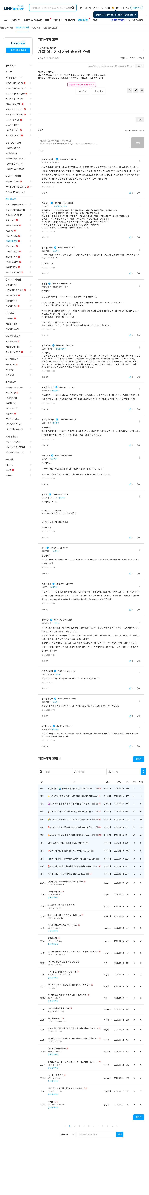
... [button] (112, 1125)
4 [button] (84, 1125)
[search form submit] (72, 7)
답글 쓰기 (45, 193)
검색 (143, 771)
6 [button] (93, 1125)
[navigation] (18, 72)
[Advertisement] (91, 103)
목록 (140, 119)
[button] (65, 1126)
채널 (93, 19)
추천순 (127, 130)
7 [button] (98, 1125)
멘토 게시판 (81, 19)
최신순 (141, 130)
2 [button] (74, 1125)
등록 (138, 143)
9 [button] (107, 1125)
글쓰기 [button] (139, 759)
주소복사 (139, 66)
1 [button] (69, 1125)
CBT (47, 18)
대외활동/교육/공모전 (32, 19)
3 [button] (79, 1125)
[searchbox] (96, 1134)
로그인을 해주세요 (18, 50)
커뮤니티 (56, 19)
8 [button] (102, 1125)
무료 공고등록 (135, 19)
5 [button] (88, 1125)
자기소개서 (68, 19)
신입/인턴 (15, 19)
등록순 (134, 130)
